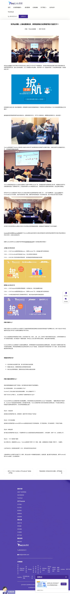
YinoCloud (19, 498)
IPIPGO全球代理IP (54, 569)
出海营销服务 (17, 7)
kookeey (63, 569)
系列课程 (19, 529)
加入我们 (19, 507)
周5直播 (19, 526)
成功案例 (19, 516)
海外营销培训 (20, 495)
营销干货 (19, 523)
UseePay (19, 577)
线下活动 (19, 535)
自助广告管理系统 (21, 492)
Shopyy (30, 569)
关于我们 (43, 7)
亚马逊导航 (38, 569)
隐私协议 (19, 541)
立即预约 (63, 584)
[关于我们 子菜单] (46, 7)
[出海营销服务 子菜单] (21, 7)
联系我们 (19, 510)
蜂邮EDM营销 (58, 569)
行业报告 (19, 532)
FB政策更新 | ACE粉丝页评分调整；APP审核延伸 (50, 474)
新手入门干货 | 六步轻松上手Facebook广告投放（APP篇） (19, 474)
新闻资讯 (19, 513)
